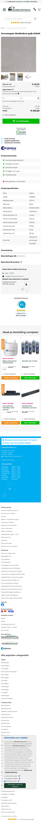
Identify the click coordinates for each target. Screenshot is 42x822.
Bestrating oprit (6, 708)
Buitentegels (5, 665)
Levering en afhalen (7, 522)
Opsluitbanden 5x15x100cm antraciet (29, 407)
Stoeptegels (5, 683)
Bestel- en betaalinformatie (10, 519)
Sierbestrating (5, 714)
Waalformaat (5, 732)
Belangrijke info (6, 556)
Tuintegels (4, 692)
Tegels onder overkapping (9, 595)
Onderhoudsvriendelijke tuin (10, 580)
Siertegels (4, 680)
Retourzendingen (6, 531)
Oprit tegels (5, 674)
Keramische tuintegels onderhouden (13, 574)
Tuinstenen (4, 729)
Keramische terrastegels (9, 671)
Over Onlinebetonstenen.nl (10, 510)
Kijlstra (3, 618)
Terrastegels (5, 689)
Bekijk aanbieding (10, 378)
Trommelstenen (6, 726)
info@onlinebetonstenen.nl (14, 276)
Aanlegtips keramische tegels (10, 568)
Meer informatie (30, 378)
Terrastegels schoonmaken (9, 565)
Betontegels (5, 662)
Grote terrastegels (7, 698)
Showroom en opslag (8, 513)
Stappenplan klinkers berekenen (11, 586)
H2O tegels (4, 668)
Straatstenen (5, 720)
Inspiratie (4, 540)
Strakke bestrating (7, 717)
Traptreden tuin (6, 809)
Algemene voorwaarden (9, 525)
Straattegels (5, 686)
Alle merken (5, 630)
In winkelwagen (21, 121)
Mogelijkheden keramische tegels (12, 577)
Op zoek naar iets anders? (9, 546)
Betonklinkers (5, 705)
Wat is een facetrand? (8, 812)
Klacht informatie (6, 528)
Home (2, 28)
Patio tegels (5, 677)
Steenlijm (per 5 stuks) (29, 361)
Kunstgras (4, 797)
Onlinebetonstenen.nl (8, 624)
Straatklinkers (5, 723)
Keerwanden (5, 806)
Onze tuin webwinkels (8, 553)
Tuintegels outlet (6, 800)
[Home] (19, 9)
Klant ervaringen (6, 543)
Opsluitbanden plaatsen (9, 803)
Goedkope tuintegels (8, 794)
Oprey (3, 621)
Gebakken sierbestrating (9, 711)
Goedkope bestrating (8, 791)
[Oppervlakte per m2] (20, 98)
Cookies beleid (5, 562)
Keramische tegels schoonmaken (12, 598)
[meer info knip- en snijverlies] (19, 94)
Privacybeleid (5, 559)
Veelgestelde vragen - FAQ (9, 534)
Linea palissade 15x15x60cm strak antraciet (8, 407)
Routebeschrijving (8, 460)
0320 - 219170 (9, 273)
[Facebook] (2, 604)
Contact (3, 516)
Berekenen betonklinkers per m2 (11, 589)
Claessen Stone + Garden (9, 627)
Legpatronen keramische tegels (11, 571)
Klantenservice (6, 537)
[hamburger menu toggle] (4, 10)
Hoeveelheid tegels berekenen (11, 592)
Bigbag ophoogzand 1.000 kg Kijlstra (9, 362)
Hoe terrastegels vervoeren (9, 583)
